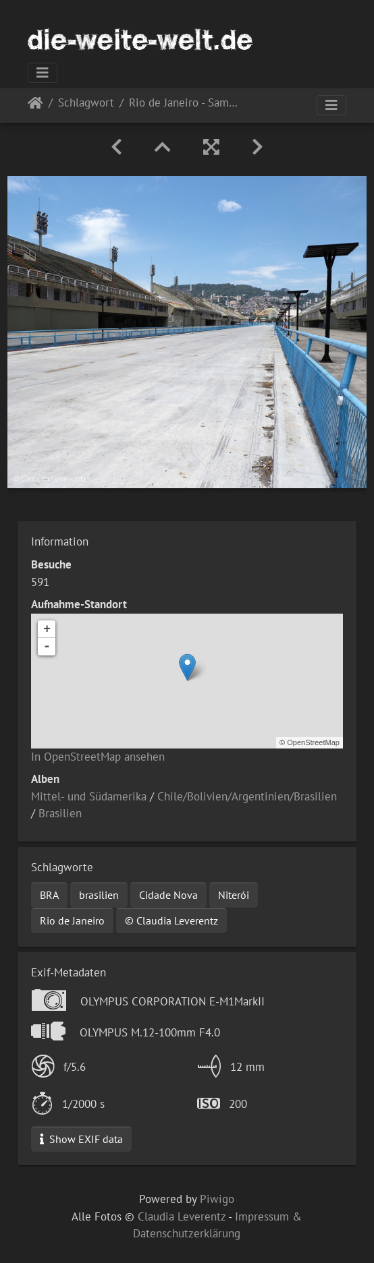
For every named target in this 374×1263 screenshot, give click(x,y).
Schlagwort (86, 103)
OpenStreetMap (313, 742)
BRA (49, 895)
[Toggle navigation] (42, 73)
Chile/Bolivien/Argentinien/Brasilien (247, 796)
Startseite (35, 105)
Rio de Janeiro (72, 920)
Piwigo (217, 1199)
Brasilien (60, 813)
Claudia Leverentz (181, 1216)
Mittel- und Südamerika (88, 796)
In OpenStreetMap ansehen (98, 756)
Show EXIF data (81, 1139)
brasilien (99, 895)
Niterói (233, 895)
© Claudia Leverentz (171, 920)
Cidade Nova (168, 895)
